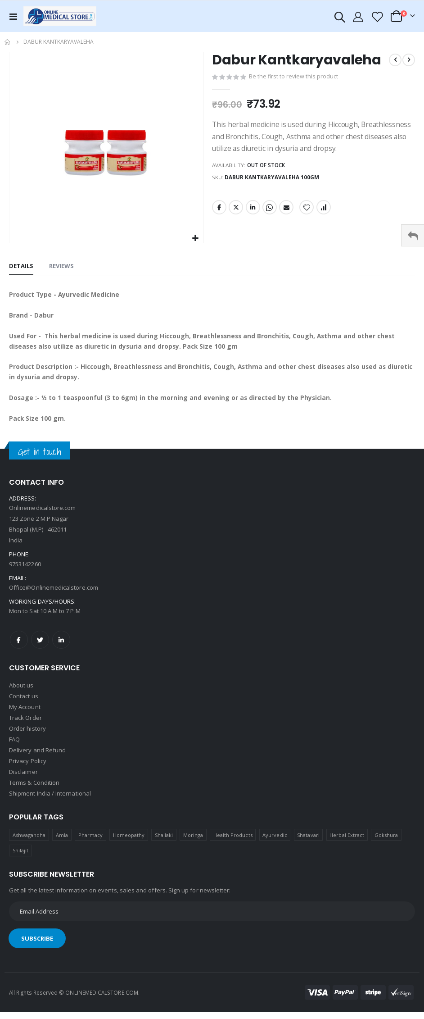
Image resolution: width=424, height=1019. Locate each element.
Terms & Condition (34, 789)
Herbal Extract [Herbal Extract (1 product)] (346, 841)
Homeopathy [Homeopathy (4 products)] (129, 841)
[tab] (21, 267)
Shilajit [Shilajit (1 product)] (21, 857)
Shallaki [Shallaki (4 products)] (164, 841)
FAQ (14, 746)
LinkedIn (253, 210)
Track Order (25, 724)
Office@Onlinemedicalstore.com (53, 594)
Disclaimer (23, 778)
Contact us (23, 703)
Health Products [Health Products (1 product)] (233, 841)
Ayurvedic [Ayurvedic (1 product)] (274, 841)
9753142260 (25, 570)
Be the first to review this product (294, 77)
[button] (195, 238)
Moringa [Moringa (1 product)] (193, 841)
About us (21, 692)
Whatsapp (269, 210)
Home (8, 41)
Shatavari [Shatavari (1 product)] (308, 841)
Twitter (236, 210)
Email (286, 210)
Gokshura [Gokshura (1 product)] (386, 841)
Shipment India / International (50, 800)
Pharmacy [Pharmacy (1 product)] (90, 841)
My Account (25, 714)
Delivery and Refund (37, 757)
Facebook (219, 210)
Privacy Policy (27, 768)
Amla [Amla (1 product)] (62, 841)
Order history (27, 735)
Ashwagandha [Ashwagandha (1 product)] (29, 841)
